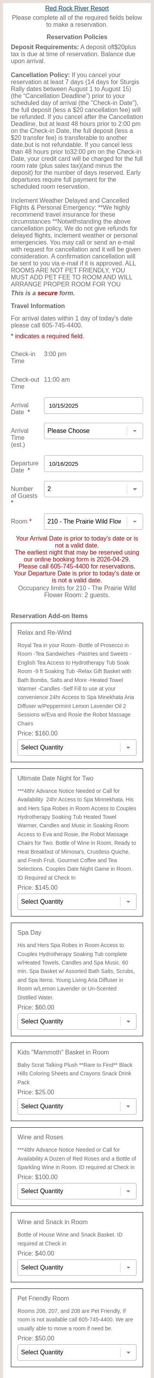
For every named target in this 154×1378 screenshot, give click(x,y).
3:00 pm (55, 354)
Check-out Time (25, 383)
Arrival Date (20, 408)
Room (21, 521)
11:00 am (57, 379)
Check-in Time (23, 357)
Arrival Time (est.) (19, 437)
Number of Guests (24, 496)
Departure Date (24, 467)
